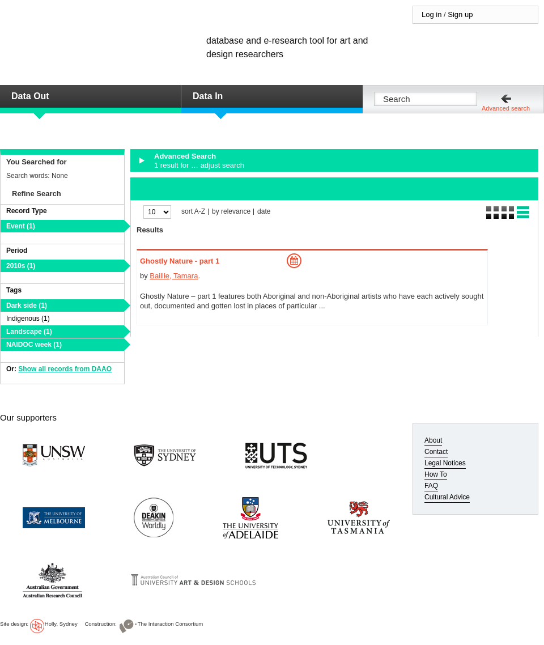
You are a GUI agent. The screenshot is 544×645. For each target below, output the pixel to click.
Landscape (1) (29, 332)
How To (435, 474)
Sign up (460, 14)
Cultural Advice (447, 497)
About (433, 440)
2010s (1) (20, 266)
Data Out (30, 96)
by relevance (231, 212)
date (263, 212)
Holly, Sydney (61, 624)
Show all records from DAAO (65, 369)
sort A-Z (193, 212)
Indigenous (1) (28, 318)
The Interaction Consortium (170, 624)
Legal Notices (445, 463)
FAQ (431, 486)
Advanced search (506, 108)
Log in (431, 14)
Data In (208, 96)
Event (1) (20, 226)
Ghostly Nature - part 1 (179, 261)
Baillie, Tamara (174, 275)
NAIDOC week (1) (34, 345)
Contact (436, 452)
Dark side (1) (26, 305)
